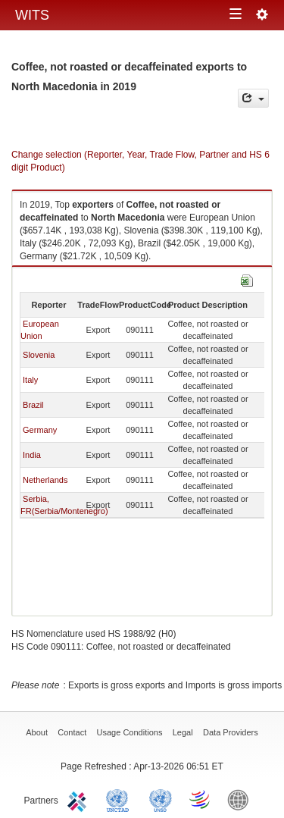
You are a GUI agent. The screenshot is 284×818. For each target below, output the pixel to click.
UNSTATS (160, 799)
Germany (40, 429)
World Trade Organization (201, 799)
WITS (32, 15)
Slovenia (39, 354)
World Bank (241, 799)
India (32, 454)
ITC (79, 799)
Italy (30, 379)
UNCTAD (120, 799)
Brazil (33, 404)
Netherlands (45, 479)
